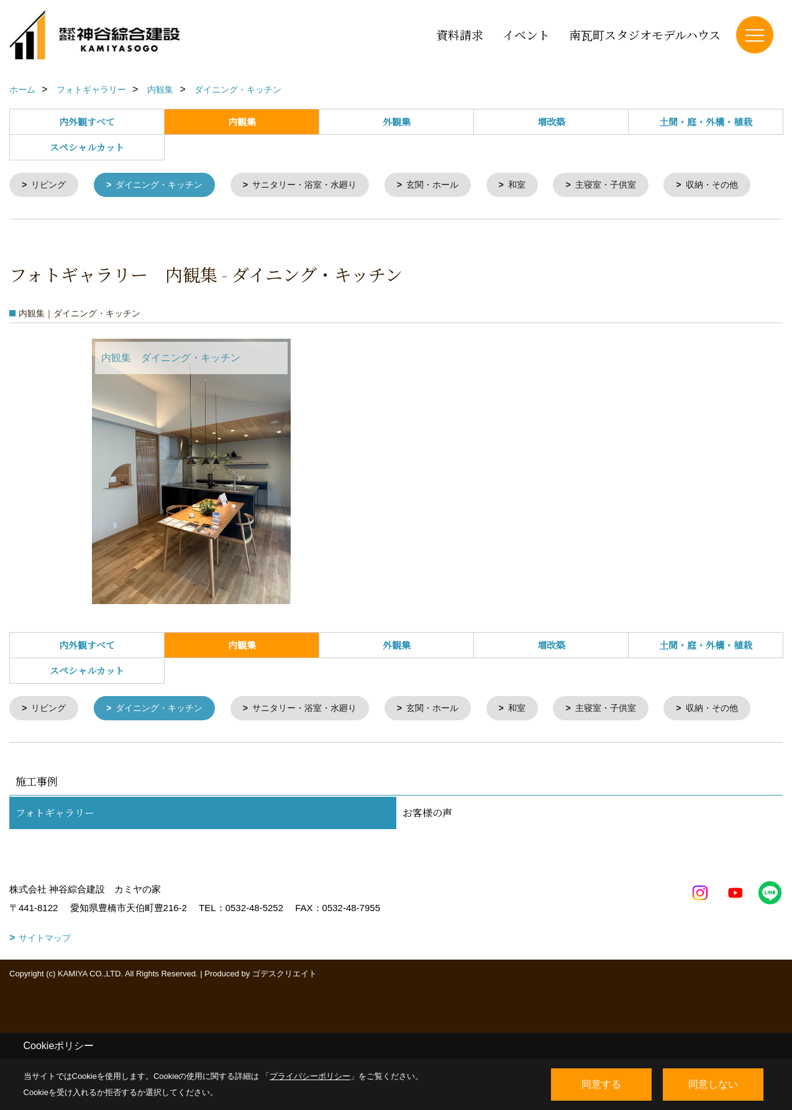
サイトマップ (45, 1010)
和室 (540, 185)
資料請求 (459, 34)
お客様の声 (427, 885)
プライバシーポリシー (310, 1076)
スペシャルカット (87, 147)
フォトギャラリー (55, 885)
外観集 (397, 121)
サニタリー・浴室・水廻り (319, 185)
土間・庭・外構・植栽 (705, 121)
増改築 (551, 121)
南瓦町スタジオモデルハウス (645, 34)
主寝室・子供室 (632, 185)
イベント (526, 34)
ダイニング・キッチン (165, 185)
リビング (51, 185)
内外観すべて (87, 121)
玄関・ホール (453, 185)
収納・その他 (60, 220)
